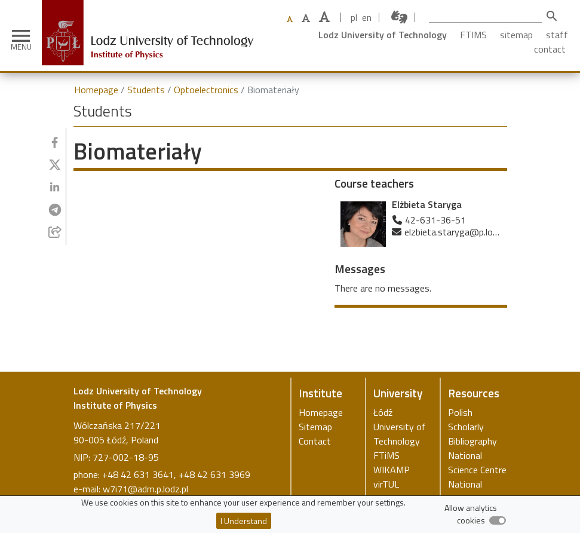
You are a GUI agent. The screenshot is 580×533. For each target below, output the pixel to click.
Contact (315, 441)
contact (550, 49)
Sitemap (315, 426)
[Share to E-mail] (55, 232)
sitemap (516, 34)
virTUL (386, 484)
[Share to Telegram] (55, 210)
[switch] (497, 520)
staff (557, 34)
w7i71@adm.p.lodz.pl (145, 489)
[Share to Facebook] (55, 142)
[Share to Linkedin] (55, 187)
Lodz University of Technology (382, 34)
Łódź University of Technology (399, 426)
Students (146, 89)
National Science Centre (477, 462)
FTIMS (473, 34)
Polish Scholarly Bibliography (472, 426)
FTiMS (386, 455)
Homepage (96, 89)
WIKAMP (391, 469)
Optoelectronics (206, 89)
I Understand (243, 520)
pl (354, 17)
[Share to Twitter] (55, 164)
